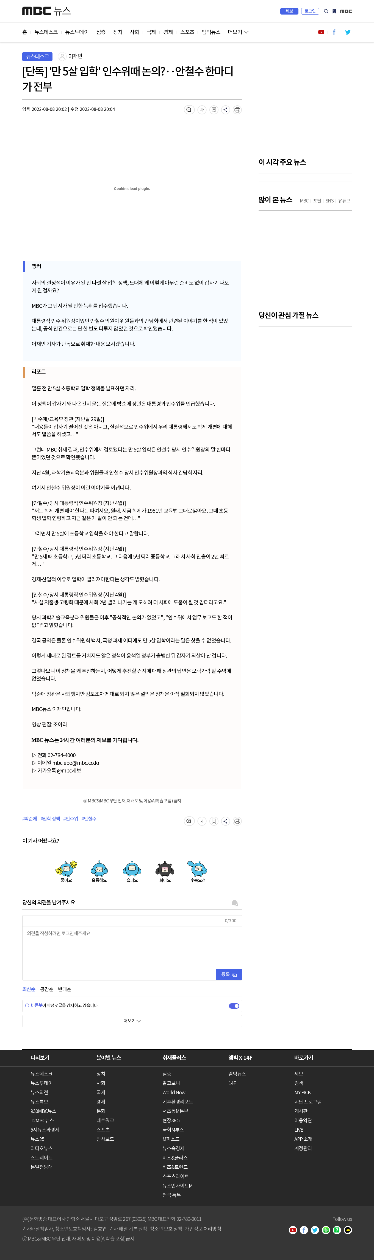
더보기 (235, 32)
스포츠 (187, 32)
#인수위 (70, 819)
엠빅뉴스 (211, 32)
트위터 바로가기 (347, 32)
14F (232, 1083)
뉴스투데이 (77, 32)
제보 (289, 11)
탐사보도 (105, 1139)
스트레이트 (42, 1158)
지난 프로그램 (308, 1102)
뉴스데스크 (46, 32)
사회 (134, 32)
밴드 (327, 1230)
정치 (117, 32)
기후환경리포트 (177, 1102)
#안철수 (88, 819)
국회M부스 (173, 1130)
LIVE (298, 1130)
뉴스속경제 (173, 1149)
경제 (168, 32)
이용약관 (303, 1121)
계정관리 (303, 1149)
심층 (101, 32)
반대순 (64, 990)
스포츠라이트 (175, 1177)
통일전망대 (42, 1167)
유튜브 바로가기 (321, 32)
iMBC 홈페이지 (346, 11)
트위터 (316, 1230)
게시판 (300, 1111)
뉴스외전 (39, 1093)
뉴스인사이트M (177, 1186)
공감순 (46, 990)
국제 (151, 32)
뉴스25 (37, 1139)
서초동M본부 (175, 1111)
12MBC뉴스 (42, 1121)
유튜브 (294, 1230)
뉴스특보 (39, 1102)
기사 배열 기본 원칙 (128, 1228)
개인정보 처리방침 (203, 1228)
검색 (326, 11)
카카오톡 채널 (349, 1230)
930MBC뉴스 (44, 1111)
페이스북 (305, 1230)
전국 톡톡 (171, 1195)
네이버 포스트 (338, 1230)
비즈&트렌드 (175, 1167)
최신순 (28, 990)
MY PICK (334, 11)
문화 (100, 1111)
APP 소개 (303, 1139)
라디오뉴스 (42, 1149)
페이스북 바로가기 (334, 32)
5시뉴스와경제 (45, 1130)
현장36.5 (171, 1121)
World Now (173, 1093)
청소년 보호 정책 (166, 1228)
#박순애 (29, 819)
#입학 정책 (50, 819)
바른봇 (33, 1005)
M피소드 (170, 1139)
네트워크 (105, 1121)
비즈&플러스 (175, 1158)
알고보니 (171, 1083)
